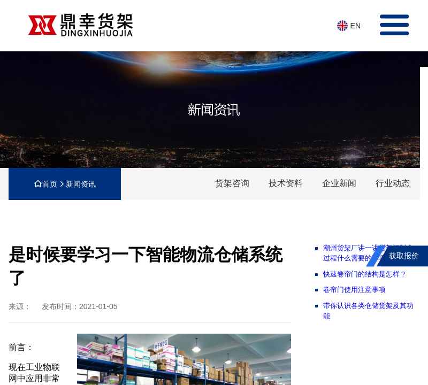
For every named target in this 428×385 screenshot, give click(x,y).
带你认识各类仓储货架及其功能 (368, 311)
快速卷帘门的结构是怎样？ (365, 274)
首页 (49, 184)
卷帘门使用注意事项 (354, 290)
